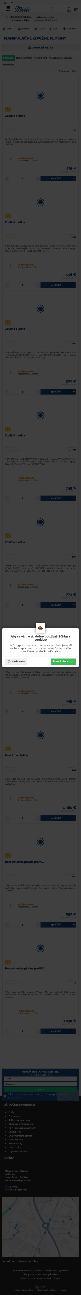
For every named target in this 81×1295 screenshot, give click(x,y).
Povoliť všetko (63, 661)
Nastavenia (16, 661)
